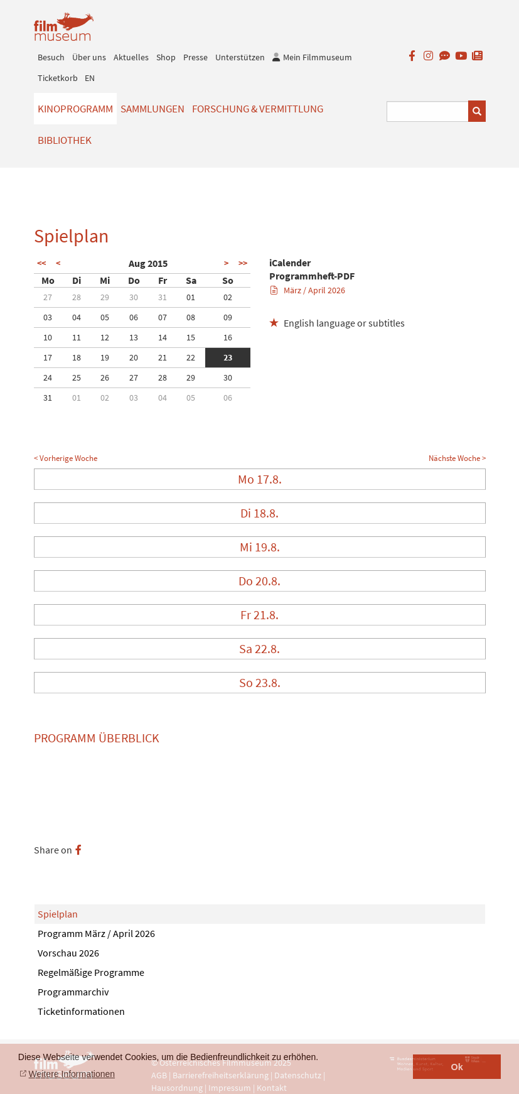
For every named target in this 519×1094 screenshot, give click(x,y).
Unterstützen (240, 57)
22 (190, 357)
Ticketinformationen (81, 1011)
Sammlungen (152, 109)
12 (104, 337)
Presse (195, 57)
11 (76, 337)
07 (162, 317)
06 (133, 317)
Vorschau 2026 (68, 952)
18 (76, 357)
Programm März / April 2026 (96, 933)
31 (162, 297)
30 (133, 297)
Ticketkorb (58, 78)
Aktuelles (131, 57)
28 (76, 297)
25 (76, 377)
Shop (166, 57)
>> (242, 263)
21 (162, 357)
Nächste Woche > (457, 458)
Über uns (89, 57)
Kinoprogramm (75, 109)
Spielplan (58, 913)
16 (227, 337)
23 (227, 357)
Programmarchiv (73, 991)
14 (162, 337)
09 (227, 317)
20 (133, 357)
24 (47, 377)
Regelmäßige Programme (91, 972)
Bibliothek (65, 140)
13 (133, 337)
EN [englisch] (90, 78)
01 (190, 297)
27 (47, 297)
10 (47, 337)
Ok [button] (457, 1067)
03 (47, 317)
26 (104, 377)
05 (104, 317)
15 (190, 337)
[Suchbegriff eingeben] (428, 111)
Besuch (51, 57)
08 (190, 317)
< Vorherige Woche (65, 458)
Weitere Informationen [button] (72, 1074)
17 (47, 357)
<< (41, 263)
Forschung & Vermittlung (257, 109)
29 (104, 297)
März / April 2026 (307, 290)
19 (104, 357)
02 (227, 297)
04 (76, 317)
